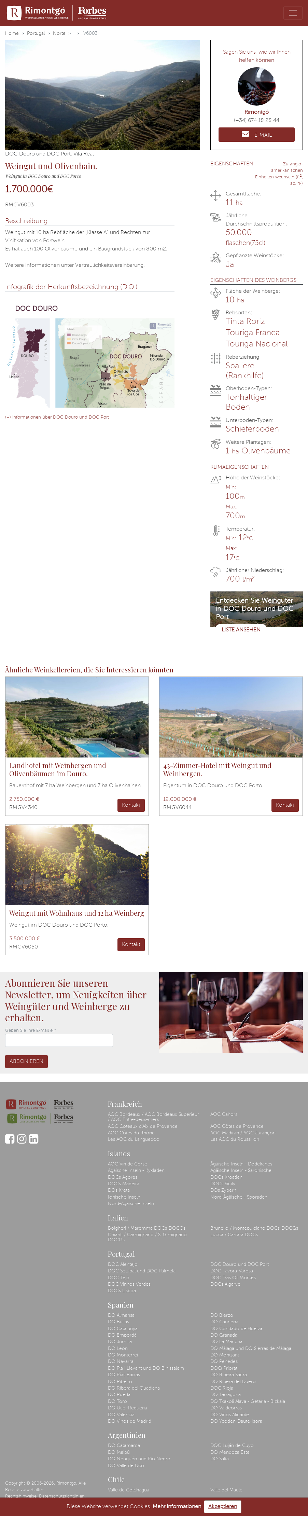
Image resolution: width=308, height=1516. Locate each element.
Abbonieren (26, 1061)
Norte (59, 33)
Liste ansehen (241, 630)
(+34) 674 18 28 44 (256, 120)
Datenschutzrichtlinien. (62, 1496)
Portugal (36, 33)
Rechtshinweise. (21, 1496)
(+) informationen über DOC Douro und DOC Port (57, 417)
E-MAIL (257, 134)
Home (12, 33)
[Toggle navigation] (293, 13)
